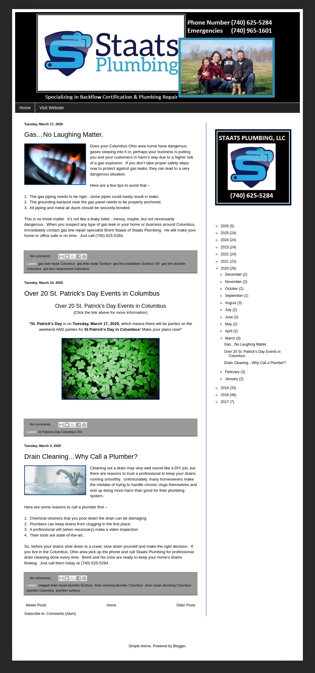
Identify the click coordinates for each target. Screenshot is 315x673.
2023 (225, 247)
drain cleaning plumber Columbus (118, 585)
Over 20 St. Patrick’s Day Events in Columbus (92, 293)
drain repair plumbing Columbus (168, 585)
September (234, 296)
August (231, 303)
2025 (225, 233)
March (230, 338)
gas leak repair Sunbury (94, 263)
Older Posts (185, 605)
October (232, 289)
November (234, 282)
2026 (225, 226)
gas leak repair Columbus (56, 263)
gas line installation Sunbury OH (136, 263)
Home (25, 107)
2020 (225, 268)
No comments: (41, 256)
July (229, 310)
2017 (225, 402)
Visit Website (51, 107)
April (229, 331)
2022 (225, 254)
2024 (225, 240)
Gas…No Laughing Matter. (63, 134)
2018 (225, 395)
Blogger (179, 646)
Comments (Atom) (61, 614)
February (232, 372)
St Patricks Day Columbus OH (60, 432)
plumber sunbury (68, 590)
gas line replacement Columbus (66, 269)
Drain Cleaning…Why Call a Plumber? (81, 456)
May (229, 324)
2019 (225, 388)
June (229, 317)
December (234, 274)
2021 (225, 261)
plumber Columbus (40, 590)
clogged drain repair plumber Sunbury (65, 585)
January (232, 379)
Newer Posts (36, 605)
